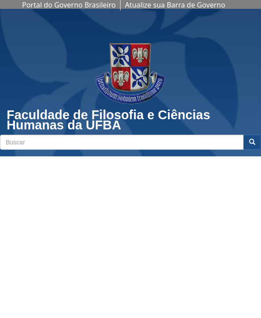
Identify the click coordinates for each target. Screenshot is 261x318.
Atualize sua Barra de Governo (175, 5)
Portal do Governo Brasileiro (69, 5)
